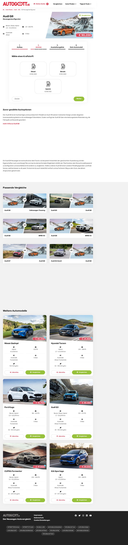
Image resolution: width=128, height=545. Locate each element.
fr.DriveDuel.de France (70, 527)
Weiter (79, 99)
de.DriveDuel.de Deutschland (55, 527)
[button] (71, 4)
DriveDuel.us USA (41, 527)
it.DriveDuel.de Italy (54, 530)
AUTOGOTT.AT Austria (28, 527)
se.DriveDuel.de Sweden (68, 530)
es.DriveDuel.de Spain (83, 527)
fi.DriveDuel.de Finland (48, 533)
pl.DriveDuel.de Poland (41, 530)
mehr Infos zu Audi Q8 (11, 124)
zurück (17, 99)
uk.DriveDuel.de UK (11, 530)
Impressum (38, 515)
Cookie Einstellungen (42, 520)
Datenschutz (39, 518)
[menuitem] (58, 4)
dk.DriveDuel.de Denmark (83, 530)
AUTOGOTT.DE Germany (13, 527)
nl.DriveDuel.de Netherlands (26, 530)
